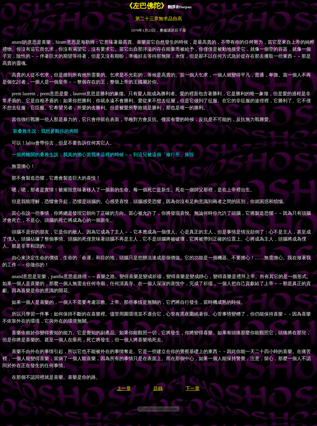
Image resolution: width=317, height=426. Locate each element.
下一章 (193, 388)
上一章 (124, 388)
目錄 (158, 388)
